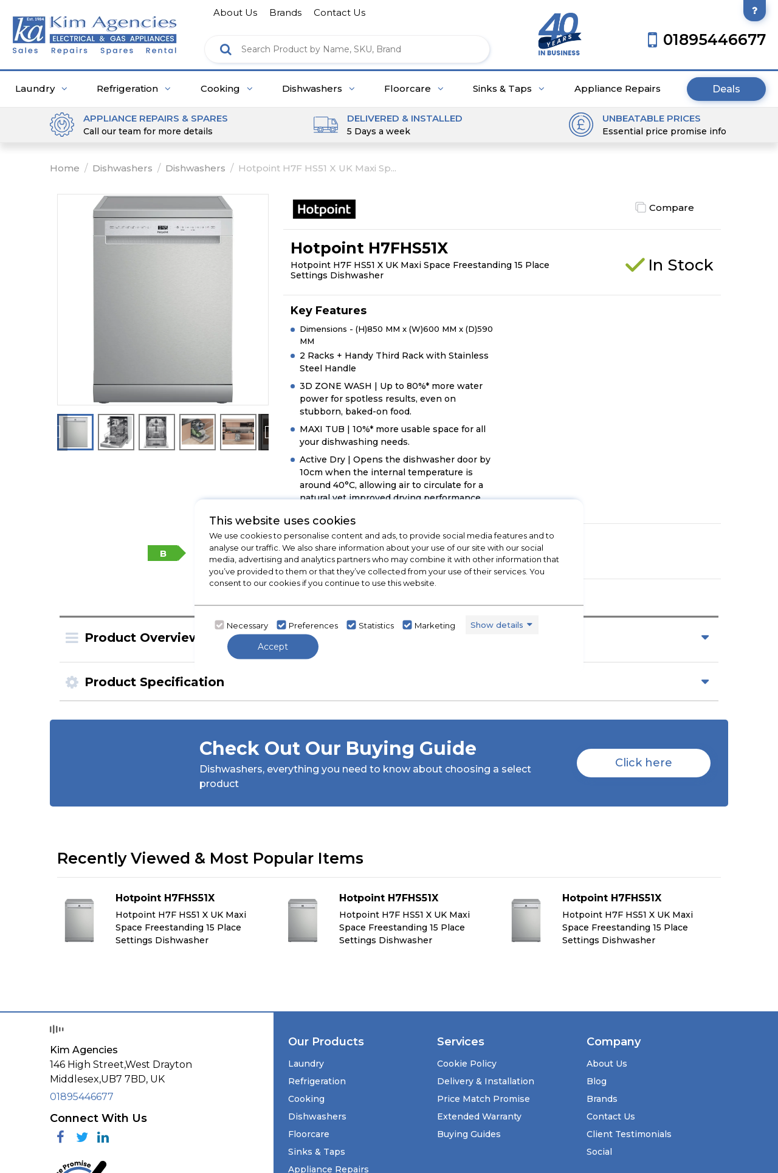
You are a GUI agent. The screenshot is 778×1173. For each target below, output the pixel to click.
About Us (607, 1063)
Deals (726, 89)
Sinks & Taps (509, 88)
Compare (671, 207)
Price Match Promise (483, 1098)
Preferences (313, 625)
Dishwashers (318, 88)
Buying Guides (469, 1134)
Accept (273, 646)
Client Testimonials (629, 1134)
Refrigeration (134, 88)
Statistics (376, 625)
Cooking (227, 88)
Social (599, 1151)
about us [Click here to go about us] (235, 12)
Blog (597, 1081)
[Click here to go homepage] (94, 31)
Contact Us (611, 1116)
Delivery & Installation (485, 1081)
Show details (496, 624)
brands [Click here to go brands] (285, 12)
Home (65, 168)
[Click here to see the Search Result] (225, 49)
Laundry (41, 88)
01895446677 (82, 1096)
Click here (643, 762)
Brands (602, 1098)
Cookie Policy (467, 1063)
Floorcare (414, 88)
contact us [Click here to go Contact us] (339, 12)
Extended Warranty (479, 1116)
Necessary (247, 625)
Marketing (435, 625)
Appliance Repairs (617, 88)
